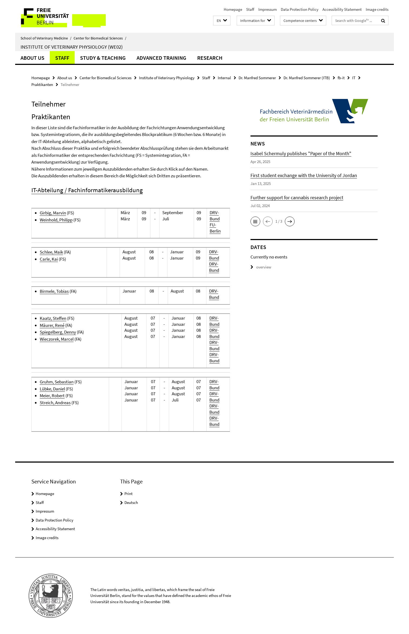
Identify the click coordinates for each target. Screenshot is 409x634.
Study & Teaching (103, 57)
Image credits (377, 9)
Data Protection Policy (299, 9)
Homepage (233, 9)
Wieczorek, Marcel (57, 339)
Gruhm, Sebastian (57, 382)
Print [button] (128, 493)
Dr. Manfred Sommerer (257, 77)
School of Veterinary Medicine (46, 38)
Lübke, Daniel (52, 389)
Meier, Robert (52, 396)
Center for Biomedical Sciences (100, 38)
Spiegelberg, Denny (58, 332)
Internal (224, 77)
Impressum (267, 9)
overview (260, 267)
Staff (250, 9)
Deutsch (131, 502)
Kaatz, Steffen (53, 318)
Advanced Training (161, 57)
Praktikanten (42, 84)
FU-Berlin (215, 228)
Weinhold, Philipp (56, 220)
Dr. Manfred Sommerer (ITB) (306, 77)
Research (209, 57)
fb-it (341, 77)
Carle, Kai (49, 259)
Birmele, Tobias (54, 291)
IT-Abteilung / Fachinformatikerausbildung (87, 190)
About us (32, 57)
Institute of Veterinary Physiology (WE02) (72, 47)
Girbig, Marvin (53, 213)
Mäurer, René (52, 325)
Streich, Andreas (55, 403)
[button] (221, 21)
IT (353, 77)
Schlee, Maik (51, 252)
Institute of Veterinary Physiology (166, 77)
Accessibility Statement (342, 9)
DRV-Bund (215, 216)
